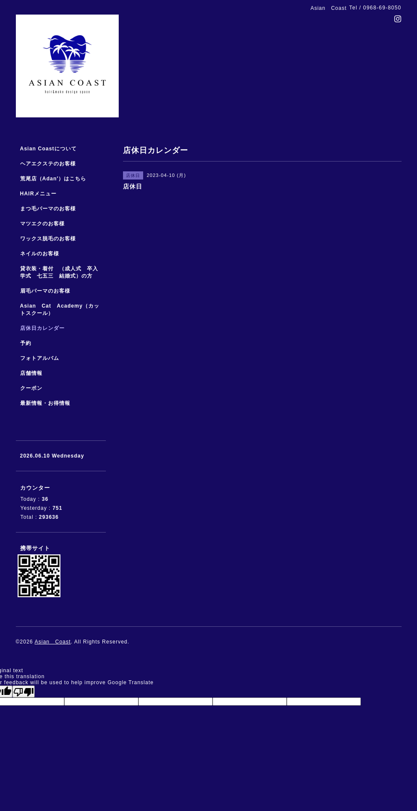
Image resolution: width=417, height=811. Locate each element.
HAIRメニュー (38, 194)
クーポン (31, 388)
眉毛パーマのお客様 (45, 291)
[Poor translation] (23, 691)
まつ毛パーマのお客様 (48, 209)
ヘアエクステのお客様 (48, 164)
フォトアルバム (39, 358)
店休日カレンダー (42, 328)
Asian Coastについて (48, 149)
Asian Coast (53, 642)
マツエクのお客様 (42, 224)
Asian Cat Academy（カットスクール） (59, 309)
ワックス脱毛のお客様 (48, 239)
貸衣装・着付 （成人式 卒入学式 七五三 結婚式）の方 (59, 272)
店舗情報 (31, 373)
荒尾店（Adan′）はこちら (53, 179)
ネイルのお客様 (39, 254)
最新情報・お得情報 (45, 403)
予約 (25, 343)
